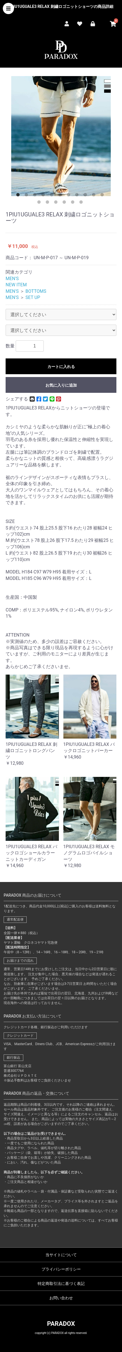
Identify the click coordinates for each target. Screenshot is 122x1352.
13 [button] (48, 203)
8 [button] (78, 196)
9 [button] (86, 196)
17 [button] (82, 203)
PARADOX (61, 1323)
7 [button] (69, 196)
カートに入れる (61, 366)
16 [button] (74, 203)
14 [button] (57, 203)
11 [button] (103, 196)
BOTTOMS (36, 291)
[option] (61, 136)
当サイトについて (61, 1255)
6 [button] (61, 196)
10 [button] (95, 196)
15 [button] (65, 203)
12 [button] (40, 203)
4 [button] (44, 196)
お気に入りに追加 (61, 385)
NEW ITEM (16, 284)
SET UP (33, 297)
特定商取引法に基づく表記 (61, 1283)
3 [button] (36, 196)
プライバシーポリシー (61, 1269)
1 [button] (19, 196)
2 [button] (27, 196)
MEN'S (12, 278)
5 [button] (53, 196)
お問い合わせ (61, 1298)
